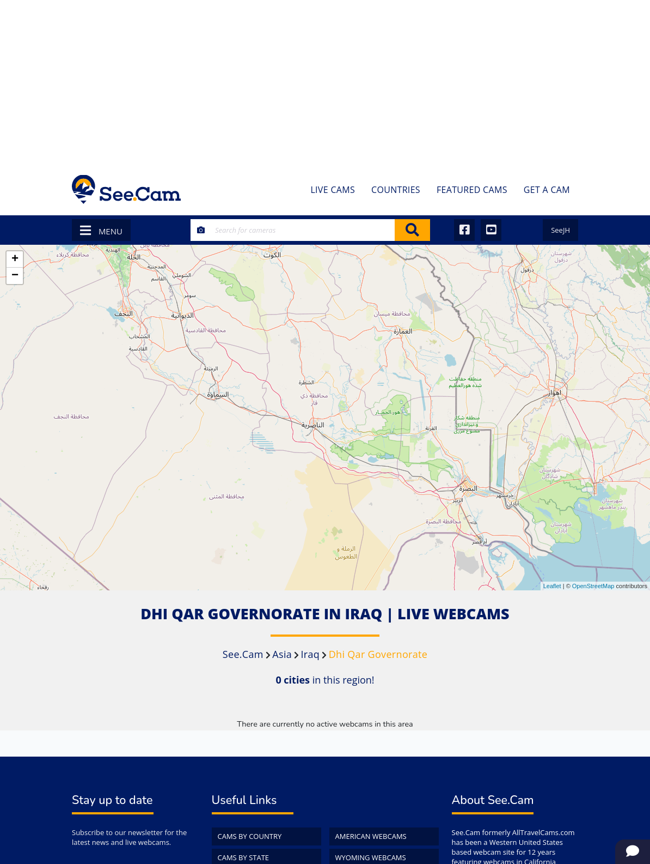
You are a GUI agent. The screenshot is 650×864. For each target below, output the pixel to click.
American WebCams (371, 836)
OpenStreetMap (593, 586)
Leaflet (552, 586)
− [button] (15, 276)
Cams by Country (250, 836)
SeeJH (560, 230)
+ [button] (15, 259)
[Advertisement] (325, 81)
